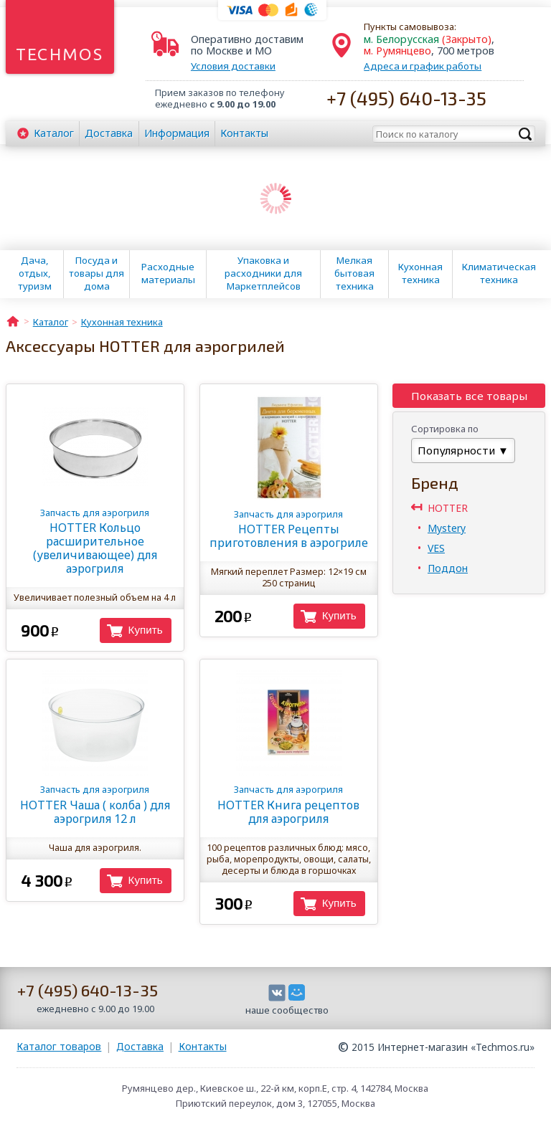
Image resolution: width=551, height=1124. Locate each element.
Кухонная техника (420, 273)
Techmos (60, 54)
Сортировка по (445, 428)
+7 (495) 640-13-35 (406, 98)
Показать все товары (469, 396)
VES (436, 548)
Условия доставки (233, 66)
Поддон (448, 568)
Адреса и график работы (422, 66)
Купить (145, 630)
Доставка (109, 133)
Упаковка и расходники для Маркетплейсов (263, 273)
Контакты (244, 133)
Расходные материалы (168, 273)
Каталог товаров (59, 1046)
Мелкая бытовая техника (354, 273)
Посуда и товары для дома (96, 273)
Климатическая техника (499, 273)
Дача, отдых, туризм (35, 273)
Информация (176, 133)
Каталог (54, 133)
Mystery (447, 528)
